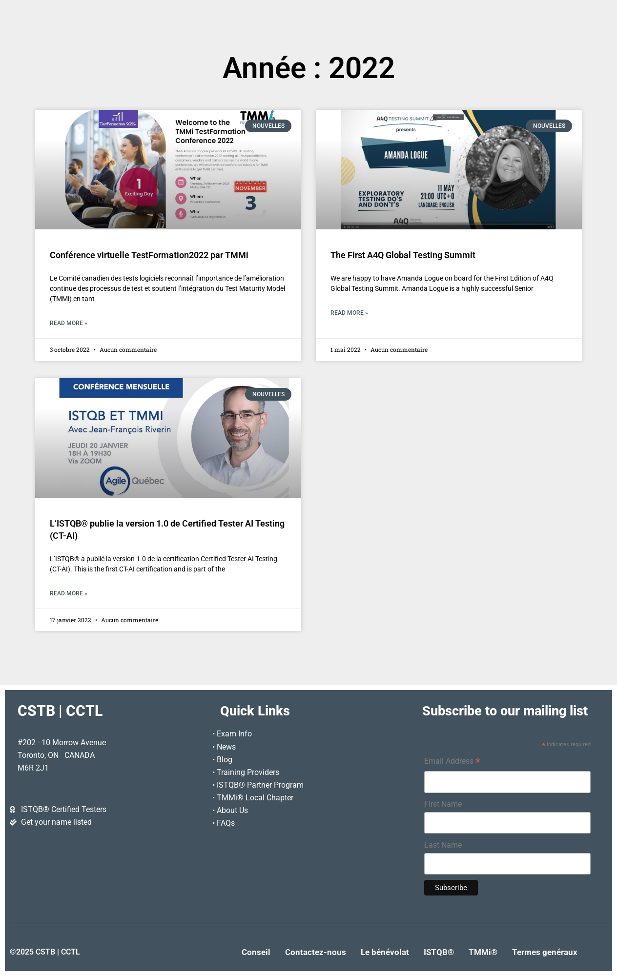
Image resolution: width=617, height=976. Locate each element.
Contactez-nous (315, 952)
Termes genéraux (544, 952)
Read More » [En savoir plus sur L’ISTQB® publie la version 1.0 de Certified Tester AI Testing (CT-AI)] (68, 593)
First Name (443, 804)
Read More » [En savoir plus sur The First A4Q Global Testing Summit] (349, 312)
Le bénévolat (385, 952)
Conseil (256, 952)
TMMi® (483, 952)
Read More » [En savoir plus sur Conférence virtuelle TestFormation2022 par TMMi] (68, 323)
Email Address (452, 762)
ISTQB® (439, 952)
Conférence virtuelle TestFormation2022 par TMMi (149, 255)
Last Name (443, 845)
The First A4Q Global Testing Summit (402, 255)
